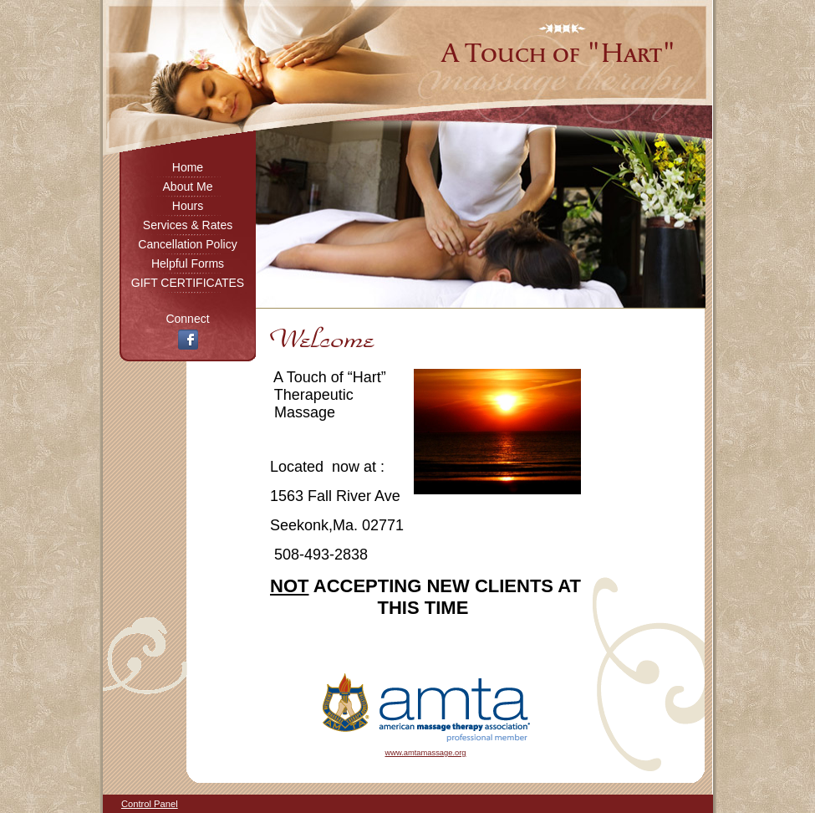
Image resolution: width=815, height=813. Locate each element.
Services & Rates (187, 225)
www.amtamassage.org (425, 753)
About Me (188, 186)
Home (187, 167)
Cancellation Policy (187, 244)
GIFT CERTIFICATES (187, 282)
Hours (187, 205)
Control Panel (149, 804)
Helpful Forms (187, 263)
